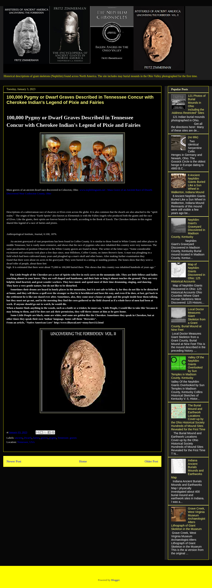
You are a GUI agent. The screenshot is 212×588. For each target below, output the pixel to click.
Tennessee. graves (67, 437)
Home (83, 461)
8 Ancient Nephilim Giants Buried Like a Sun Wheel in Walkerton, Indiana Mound (188, 183)
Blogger (115, 580)
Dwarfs (28, 437)
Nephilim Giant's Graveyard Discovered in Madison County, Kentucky (188, 228)
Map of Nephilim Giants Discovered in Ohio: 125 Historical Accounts (188, 273)
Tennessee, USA (26, 442)
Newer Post (14, 461)
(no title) (193, 137)
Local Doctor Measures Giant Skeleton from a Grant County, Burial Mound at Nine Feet (188, 319)
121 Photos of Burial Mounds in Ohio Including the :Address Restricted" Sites (188, 104)
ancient (19, 437)
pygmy (52, 437)
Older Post (151, 461)
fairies (36, 437)
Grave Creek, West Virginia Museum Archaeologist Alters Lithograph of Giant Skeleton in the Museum (188, 519)
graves (44, 437)
